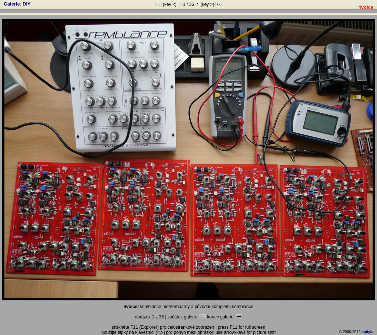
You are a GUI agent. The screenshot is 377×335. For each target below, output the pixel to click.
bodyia (367, 332)
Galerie (12, 4)
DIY (26, 4)
